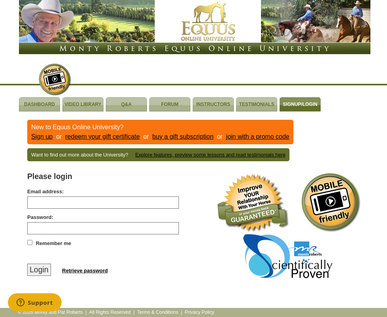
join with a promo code (257, 136)
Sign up (42, 136)
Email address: (45, 191)
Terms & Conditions (157, 312)
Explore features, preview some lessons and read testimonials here (210, 155)
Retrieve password (85, 271)
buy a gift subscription (183, 136)
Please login (49, 176)
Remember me (53, 243)
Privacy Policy (199, 312)
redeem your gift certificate (102, 136)
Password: (40, 217)
